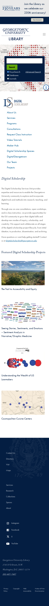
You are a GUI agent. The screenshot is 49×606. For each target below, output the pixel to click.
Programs (11, 123)
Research (9, 490)
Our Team (12, 162)
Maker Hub (13, 145)
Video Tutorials (14, 140)
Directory (10, 459)
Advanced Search (33, 71)
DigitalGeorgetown (17, 156)
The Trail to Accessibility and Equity (19, 289)
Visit (7, 464)
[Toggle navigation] (44, 34)
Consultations (13, 129)
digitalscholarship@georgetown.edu (21, 240)
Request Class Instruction (19, 134)
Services (11, 118)
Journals (12, 78)
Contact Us (10, 453)
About (8, 508)
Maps (8, 470)
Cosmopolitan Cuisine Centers (16, 418)
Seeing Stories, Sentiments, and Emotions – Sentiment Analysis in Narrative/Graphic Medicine (22, 332)
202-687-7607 (9, 574)
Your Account (37, 20)
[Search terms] (24, 61)
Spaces (9, 502)
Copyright (16, 589)
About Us (11, 112)
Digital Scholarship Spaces (20, 151)
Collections (10, 496)
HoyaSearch (14, 71)
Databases (13, 75)
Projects (11, 167)
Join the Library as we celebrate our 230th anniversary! (35, 8)
